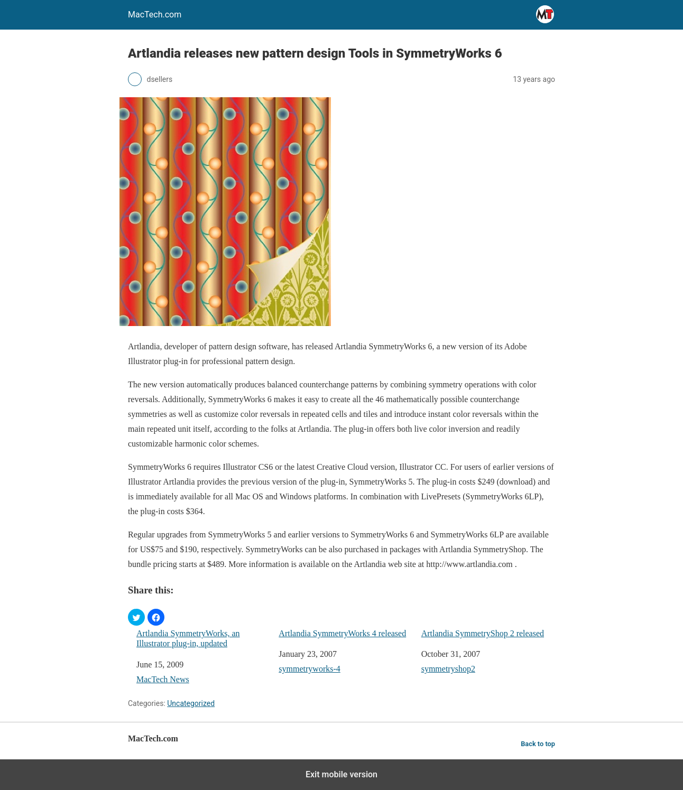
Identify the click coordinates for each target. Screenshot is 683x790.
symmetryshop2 (448, 668)
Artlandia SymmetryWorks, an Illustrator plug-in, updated (188, 638)
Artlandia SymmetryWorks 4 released (342, 633)
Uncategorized (191, 703)
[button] (136, 617)
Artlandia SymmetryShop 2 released (482, 633)
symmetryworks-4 (309, 668)
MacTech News (162, 679)
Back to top (538, 744)
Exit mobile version (341, 774)
